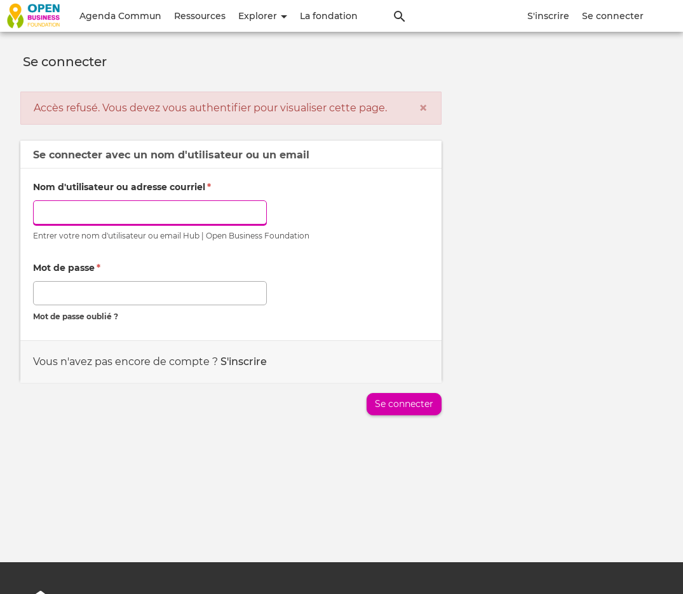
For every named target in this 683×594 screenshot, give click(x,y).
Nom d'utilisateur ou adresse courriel (122, 187)
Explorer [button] (262, 16)
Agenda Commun (120, 16)
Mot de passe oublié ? (75, 316)
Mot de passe (66, 267)
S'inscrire (548, 16)
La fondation (329, 16)
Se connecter (613, 16)
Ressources (200, 16)
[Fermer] (423, 108)
